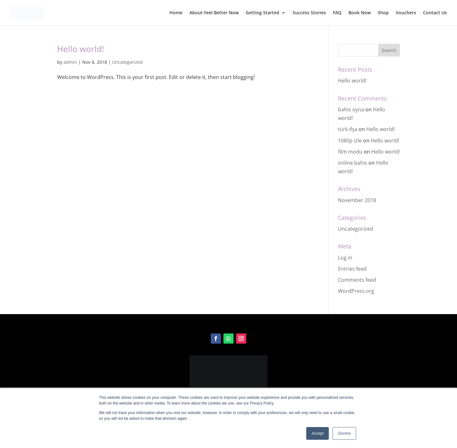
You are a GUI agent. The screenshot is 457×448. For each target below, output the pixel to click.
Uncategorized (127, 62)
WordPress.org (356, 290)
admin (70, 62)
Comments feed (357, 279)
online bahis (352, 162)
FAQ (337, 13)
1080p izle (350, 140)
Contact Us (435, 13)
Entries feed (352, 268)
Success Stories (309, 13)
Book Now (359, 13)
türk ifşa (347, 129)
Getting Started (262, 13)
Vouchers (406, 13)
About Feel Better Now (214, 13)
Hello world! (80, 49)
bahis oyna (351, 109)
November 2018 (357, 200)
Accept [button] (317, 433)
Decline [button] (344, 433)
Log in (345, 257)
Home (175, 13)
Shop (383, 13)
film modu (350, 151)
